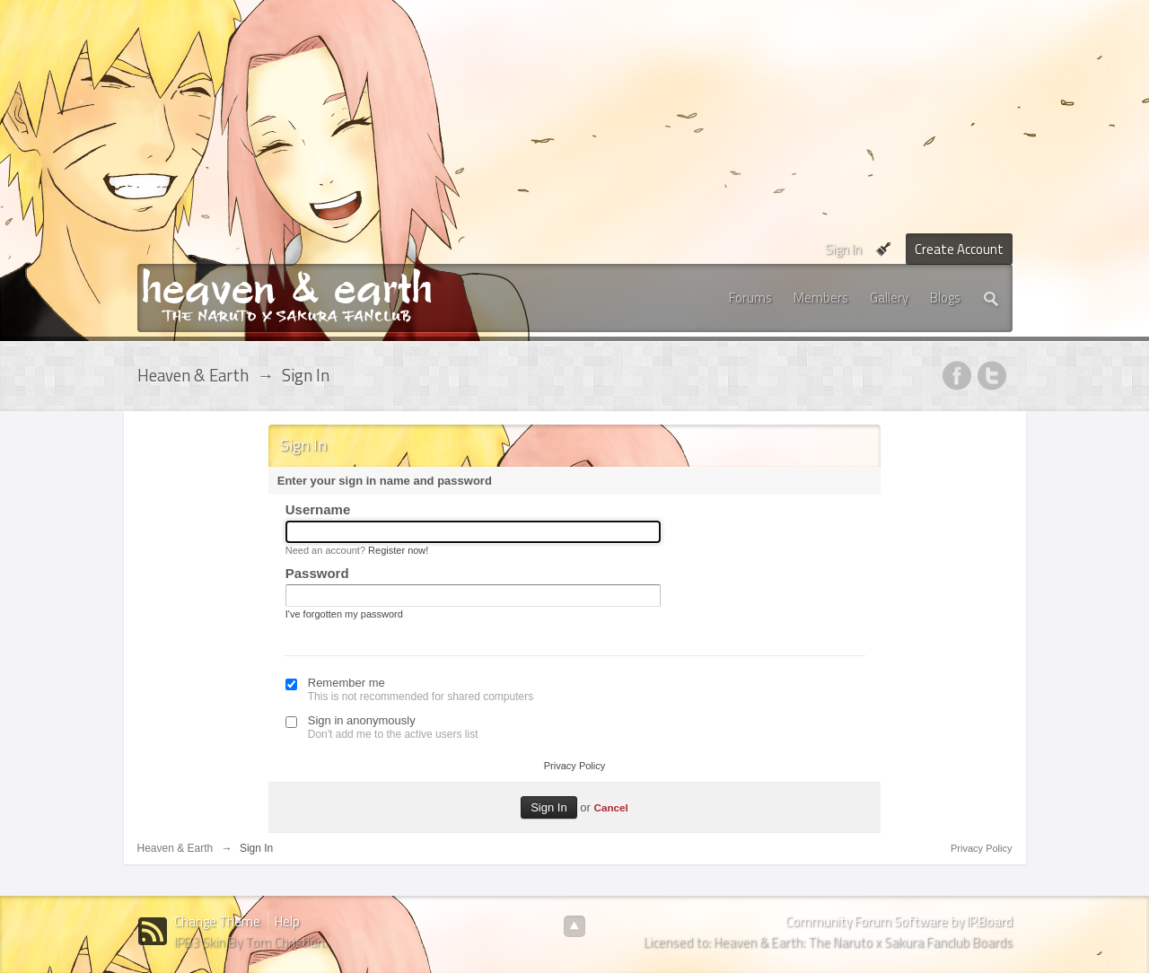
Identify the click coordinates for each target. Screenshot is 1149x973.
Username (318, 509)
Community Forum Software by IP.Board (899, 921)
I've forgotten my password (344, 614)
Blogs (945, 297)
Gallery (889, 297)
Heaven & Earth (175, 848)
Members (821, 297)
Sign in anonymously (362, 720)
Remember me (346, 682)
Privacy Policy (574, 765)
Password (317, 573)
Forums (750, 297)
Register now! (398, 550)
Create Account (959, 249)
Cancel (610, 807)
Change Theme (217, 921)
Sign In (843, 249)
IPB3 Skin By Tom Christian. (250, 942)
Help (287, 921)
